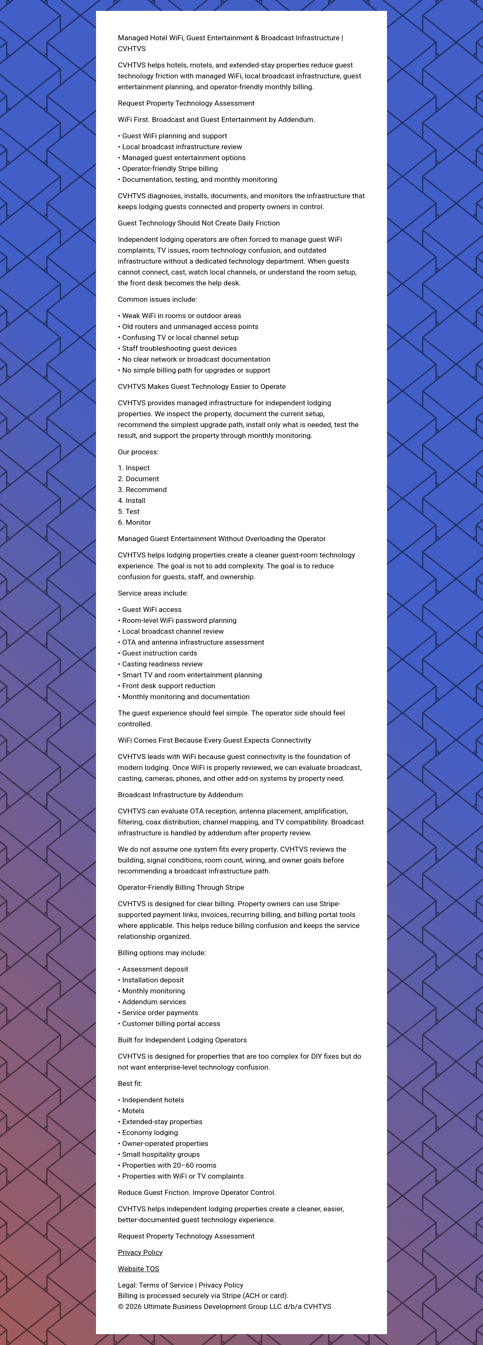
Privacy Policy (140, 1252)
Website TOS (138, 1269)
